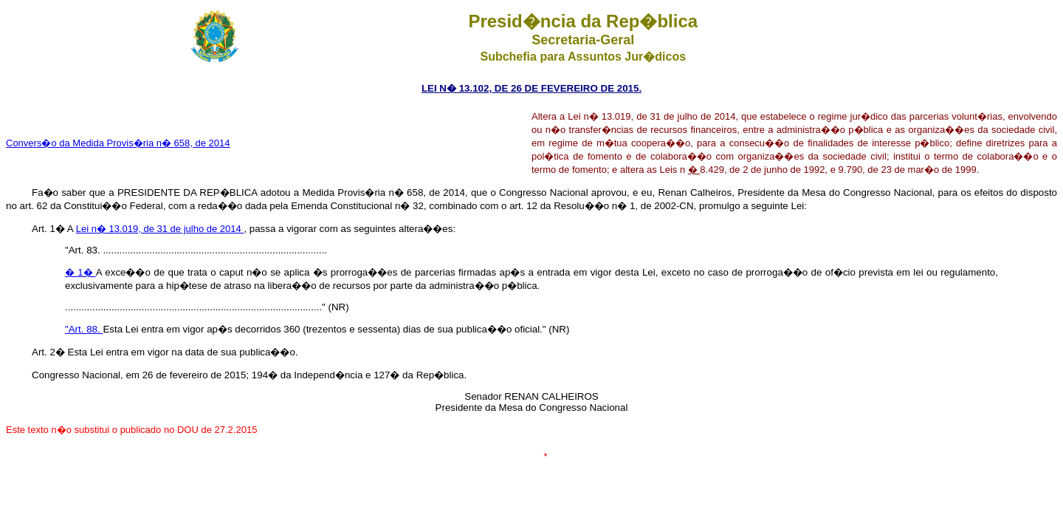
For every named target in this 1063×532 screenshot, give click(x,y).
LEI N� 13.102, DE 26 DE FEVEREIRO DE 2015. (531, 88)
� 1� (80, 272)
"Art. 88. (84, 329)
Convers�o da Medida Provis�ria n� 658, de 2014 (118, 143)
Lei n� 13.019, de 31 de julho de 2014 (160, 228)
